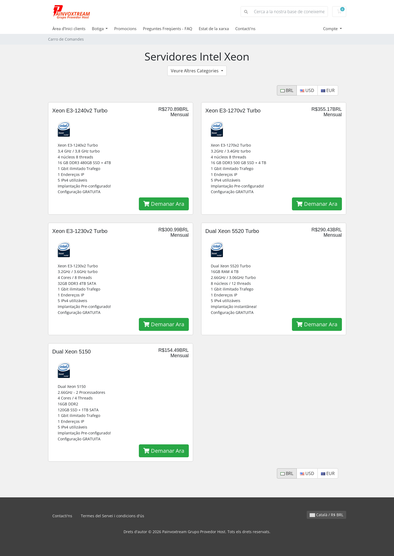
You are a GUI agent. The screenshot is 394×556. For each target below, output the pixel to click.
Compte (331, 28)
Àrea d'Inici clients (68, 28)
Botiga (98, 28)
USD (307, 90)
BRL (286, 90)
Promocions (125, 28)
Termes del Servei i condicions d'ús (112, 515)
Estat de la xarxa (214, 28)
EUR (328, 90)
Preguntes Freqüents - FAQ (167, 28)
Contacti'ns (245, 28)
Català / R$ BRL (326, 514)
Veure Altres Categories (195, 71)
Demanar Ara (163, 203)
